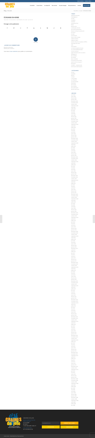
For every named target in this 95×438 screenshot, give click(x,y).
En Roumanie (74, 35)
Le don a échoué (74, 51)
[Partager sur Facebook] (7, 28)
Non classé (25, 19)
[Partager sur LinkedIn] (34, 28)
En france (73, 32)
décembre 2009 (74, 378)
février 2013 (73, 332)
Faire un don (69, 427)
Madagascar (74, 54)
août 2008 (73, 402)
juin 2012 (73, 343)
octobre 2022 (74, 160)
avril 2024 (73, 132)
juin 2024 (73, 129)
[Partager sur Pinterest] (27, 28)
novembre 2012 (74, 337)
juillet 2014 (73, 306)
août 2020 (73, 200)
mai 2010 (73, 372)
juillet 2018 (73, 239)
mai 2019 (73, 223)
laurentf (31, 19)
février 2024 (73, 135)
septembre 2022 (74, 161)
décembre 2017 (74, 248)
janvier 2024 (73, 136)
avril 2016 (73, 275)
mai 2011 (73, 360)
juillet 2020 (73, 202)
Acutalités (73, 20)
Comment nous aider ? (69, 423)
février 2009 (73, 394)
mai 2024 (73, 130)
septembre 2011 (74, 355)
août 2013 (73, 323)
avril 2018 (73, 242)
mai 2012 (73, 344)
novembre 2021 (74, 177)
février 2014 (73, 313)
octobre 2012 (74, 338)
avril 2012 (73, 346)
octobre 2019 (74, 216)
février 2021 (73, 191)
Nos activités (74, 55)
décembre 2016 (74, 262)
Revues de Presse (75, 89)
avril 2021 (73, 188)
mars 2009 (73, 392)
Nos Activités (74, 86)
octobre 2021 (74, 178)
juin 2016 (73, 271)
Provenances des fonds (76, 60)
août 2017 (73, 250)
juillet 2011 (73, 358)
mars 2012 (73, 347)
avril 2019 (73, 225)
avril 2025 (73, 113)
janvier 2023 (73, 155)
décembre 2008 (74, 397)
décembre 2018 (74, 231)
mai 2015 (73, 292)
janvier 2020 (73, 211)
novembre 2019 (74, 214)
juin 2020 (73, 203)
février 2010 (73, 375)
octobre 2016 (74, 265)
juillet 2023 (73, 146)
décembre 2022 (74, 157)
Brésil (72, 24)
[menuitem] (32, 5)
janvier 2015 (73, 298)
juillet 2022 (73, 164)
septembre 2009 (74, 383)
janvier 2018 (73, 247)
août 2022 (73, 163)
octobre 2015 (74, 284)
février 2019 (73, 228)
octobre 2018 (74, 234)
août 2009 (73, 385)
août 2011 (73, 357)
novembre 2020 (74, 195)
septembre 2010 (74, 369)
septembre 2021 (74, 180)
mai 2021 (73, 186)
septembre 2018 (74, 236)
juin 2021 (73, 184)
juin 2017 (73, 253)
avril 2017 (73, 256)
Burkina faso (74, 26)
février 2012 (73, 349)
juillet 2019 (73, 220)
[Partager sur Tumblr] (40, 28)
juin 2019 (73, 222)
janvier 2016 (73, 279)
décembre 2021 (74, 175)
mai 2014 (73, 309)
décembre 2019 (74, 212)
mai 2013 (73, 327)
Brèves (72, 75)
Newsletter (21, 19)
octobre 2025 (74, 104)
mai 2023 (73, 149)
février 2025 (73, 116)
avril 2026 (73, 95)
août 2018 (73, 237)
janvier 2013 (73, 333)
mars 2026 (73, 96)
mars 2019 (73, 226)
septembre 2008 (74, 400)
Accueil (72, 18)
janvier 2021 (73, 192)
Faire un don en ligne (75, 37)
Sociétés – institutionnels (76, 65)
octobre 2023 (74, 141)
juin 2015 (73, 290)
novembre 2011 (74, 354)
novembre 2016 (74, 264)
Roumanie (73, 63)
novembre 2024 (74, 121)
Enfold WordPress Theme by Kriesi (17, 436)
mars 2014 (73, 312)
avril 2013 (73, 329)
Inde (72, 45)
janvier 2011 (73, 364)
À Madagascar (74, 17)
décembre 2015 (74, 281)
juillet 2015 (73, 288)
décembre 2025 (74, 101)
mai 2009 (73, 389)
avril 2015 (73, 293)
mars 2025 (73, 115)
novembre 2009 (74, 380)
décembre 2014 (74, 299)
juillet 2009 (73, 386)
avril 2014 (73, 310)
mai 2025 (73, 112)
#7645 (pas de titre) (75, 15)
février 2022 (73, 172)
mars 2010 (73, 374)
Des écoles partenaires (76, 29)
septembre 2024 (74, 124)
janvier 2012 (73, 351)
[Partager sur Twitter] (14, 28)
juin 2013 (73, 326)
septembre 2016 (74, 267)
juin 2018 (73, 240)
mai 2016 (73, 273)
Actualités (73, 73)
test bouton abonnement (76, 66)
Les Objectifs (74, 80)
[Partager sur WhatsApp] (20, 28)
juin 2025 (73, 110)
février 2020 (73, 209)
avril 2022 (73, 169)
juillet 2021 (73, 183)
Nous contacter (74, 59)
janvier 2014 (73, 315)
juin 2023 (73, 147)
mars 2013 (73, 330)
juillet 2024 (73, 127)
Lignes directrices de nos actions (78, 52)
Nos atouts (73, 57)
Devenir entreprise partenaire (77, 31)
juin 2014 (73, 307)
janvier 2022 (73, 174)
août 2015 (73, 287)
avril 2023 (73, 150)
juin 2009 (73, 388)
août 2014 (73, 304)
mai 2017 (73, 254)
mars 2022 (73, 171)
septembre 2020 (74, 198)
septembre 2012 (74, 340)
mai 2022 (73, 167)
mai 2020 (73, 205)
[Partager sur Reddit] (54, 28)
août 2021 (73, 181)
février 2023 (73, 154)
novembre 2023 (74, 140)
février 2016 (73, 278)
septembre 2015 (74, 285)
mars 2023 (73, 152)
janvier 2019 (73, 230)
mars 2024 (73, 133)
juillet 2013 (73, 324)
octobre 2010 (74, 368)
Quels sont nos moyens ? (76, 62)
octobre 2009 (74, 382)
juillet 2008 (73, 403)
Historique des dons (75, 43)
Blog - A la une (8, 11)
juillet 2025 (73, 109)
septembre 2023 (74, 143)
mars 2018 (73, 243)
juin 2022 (73, 166)
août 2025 (73, 107)
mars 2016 (73, 276)
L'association (74, 78)
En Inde (72, 34)
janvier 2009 (73, 396)
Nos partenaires (74, 87)
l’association (74, 46)
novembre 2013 (74, 318)
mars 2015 (73, 295)
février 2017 (73, 259)
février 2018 (73, 245)
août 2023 (73, 144)
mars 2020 (73, 208)
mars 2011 (73, 363)
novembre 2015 (74, 282)
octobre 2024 (74, 122)
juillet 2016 (73, 270)
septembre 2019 (74, 217)
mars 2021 (73, 189)
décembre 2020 (74, 194)
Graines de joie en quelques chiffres (79, 41)
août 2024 (73, 126)
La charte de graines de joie (77, 48)
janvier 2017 (73, 261)
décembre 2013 (74, 316)
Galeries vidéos (88, 1)
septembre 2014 (74, 302)
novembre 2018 (74, 233)
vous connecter (14, 51)
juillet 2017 (73, 251)
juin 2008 (73, 405)
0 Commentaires (12, 19)
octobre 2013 (74, 320)
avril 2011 (73, 361)
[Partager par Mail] (60, 28)
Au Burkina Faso (74, 23)
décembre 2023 (74, 138)
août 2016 (73, 268)
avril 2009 (73, 391)
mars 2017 (73, 257)
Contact (72, 77)
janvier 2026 (73, 99)
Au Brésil (73, 21)
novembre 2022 (74, 158)
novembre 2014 (74, 301)
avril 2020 (73, 206)
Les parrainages (74, 81)
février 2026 (73, 98)
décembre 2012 (74, 335)
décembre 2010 (74, 366)
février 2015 (73, 296)
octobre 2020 (74, 197)
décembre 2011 (74, 352)
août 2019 (73, 219)
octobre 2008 (74, 399)
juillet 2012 (73, 341)
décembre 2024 (74, 119)
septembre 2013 (74, 321)
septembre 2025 (74, 105)
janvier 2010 (73, 377)
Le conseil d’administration (77, 49)
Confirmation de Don (75, 28)
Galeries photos (80, 1)
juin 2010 (73, 371)
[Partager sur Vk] (47, 28)
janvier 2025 (73, 118)
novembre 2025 (74, 102)
